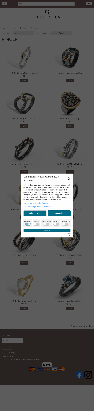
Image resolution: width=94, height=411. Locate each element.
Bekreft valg (47, 230)
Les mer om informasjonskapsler (35, 203)
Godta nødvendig (35, 213)
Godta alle (59, 213)
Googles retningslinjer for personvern (37, 207)
